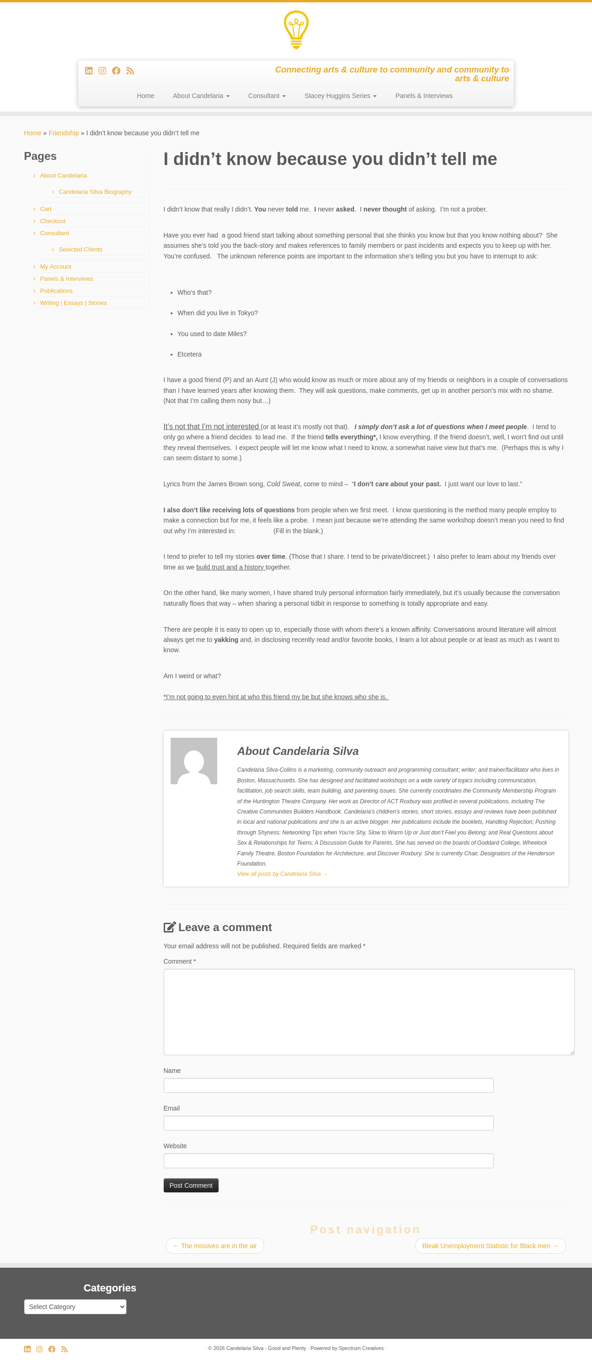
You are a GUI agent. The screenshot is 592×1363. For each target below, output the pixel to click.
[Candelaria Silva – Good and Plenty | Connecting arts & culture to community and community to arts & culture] (296, 30)
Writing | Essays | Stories (73, 302)
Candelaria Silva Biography (95, 191)
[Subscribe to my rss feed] (133, 71)
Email (172, 1108)
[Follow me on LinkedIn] (92, 71)
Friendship (63, 133)
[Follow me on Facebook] (119, 71)
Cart (46, 208)
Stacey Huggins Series (341, 95)
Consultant (267, 95)
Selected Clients (80, 249)
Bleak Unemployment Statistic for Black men (490, 1246)
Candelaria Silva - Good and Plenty (266, 1348)
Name (172, 1070)
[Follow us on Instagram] (105, 71)
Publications (56, 290)
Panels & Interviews (423, 95)
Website (175, 1146)
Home (145, 95)
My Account (55, 266)
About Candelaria (201, 95)
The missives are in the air (215, 1246)
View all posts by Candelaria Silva (282, 874)
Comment (180, 961)
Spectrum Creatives (361, 1348)
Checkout (53, 221)
